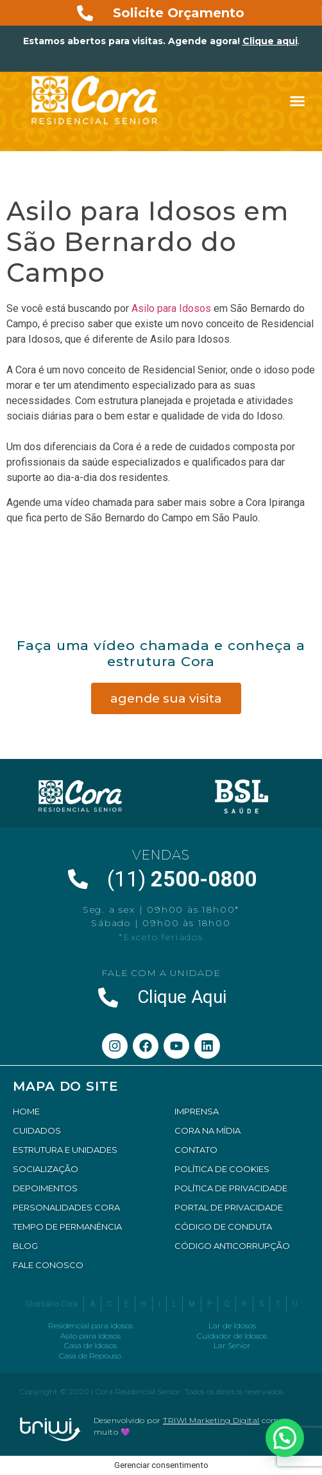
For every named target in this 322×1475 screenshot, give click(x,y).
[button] (297, 101)
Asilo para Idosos (171, 308)
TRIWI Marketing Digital (211, 1420)
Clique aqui (270, 41)
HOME (26, 1111)
